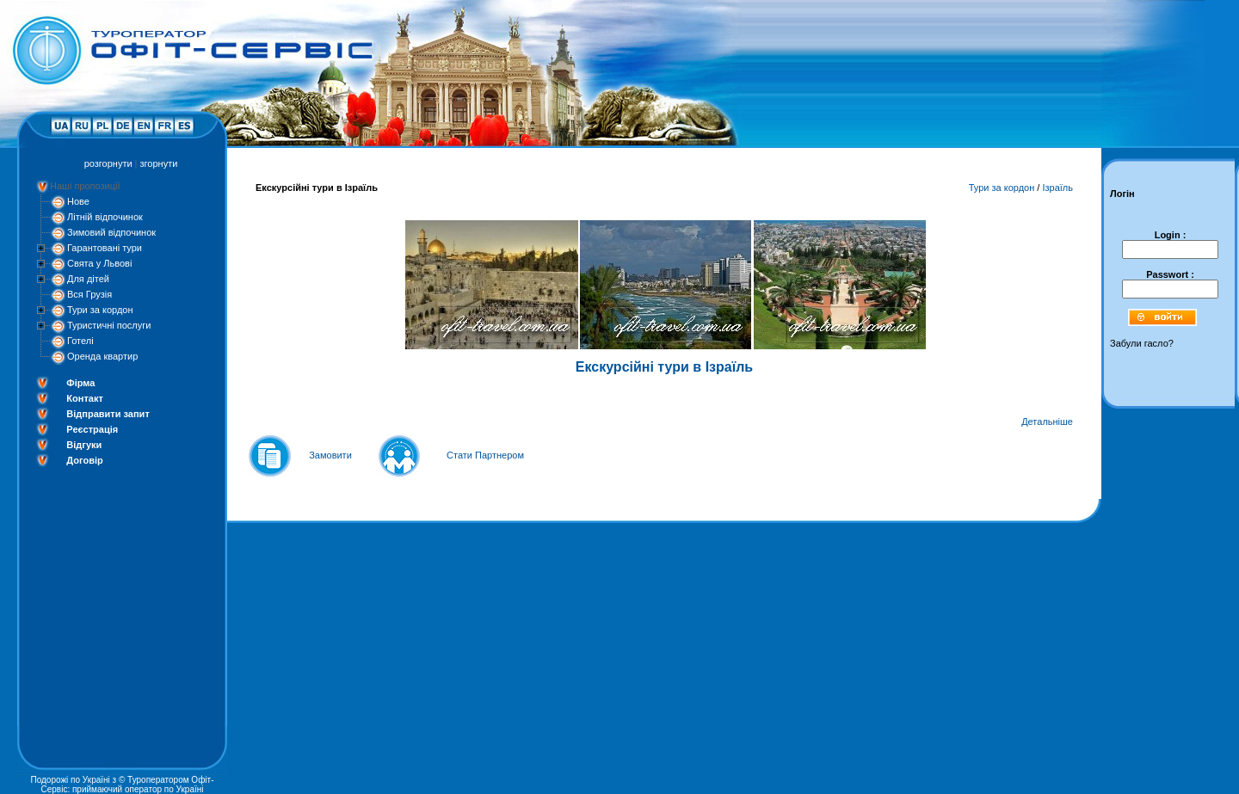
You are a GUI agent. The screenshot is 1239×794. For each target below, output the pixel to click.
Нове (78, 201)
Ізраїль (1057, 187)
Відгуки (84, 445)
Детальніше (1047, 421)
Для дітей (88, 279)
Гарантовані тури (104, 248)
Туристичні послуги (109, 325)
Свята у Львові (99, 263)
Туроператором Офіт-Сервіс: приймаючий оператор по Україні (127, 784)
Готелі (80, 340)
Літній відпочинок (105, 217)
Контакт (84, 398)
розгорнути (108, 163)
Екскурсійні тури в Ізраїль (664, 367)
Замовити (330, 455)
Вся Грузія (89, 294)
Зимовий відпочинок (111, 232)
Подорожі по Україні (69, 780)
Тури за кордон (100, 310)
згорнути (159, 163)
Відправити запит (107, 414)
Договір (84, 460)
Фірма (80, 383)
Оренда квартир (102, 356)
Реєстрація (92, 429)
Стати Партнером (485, 455)
